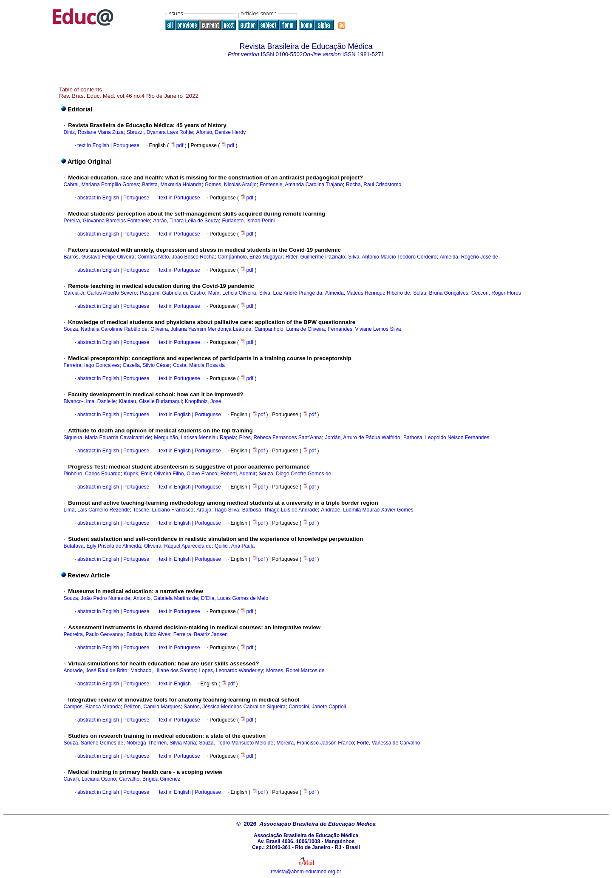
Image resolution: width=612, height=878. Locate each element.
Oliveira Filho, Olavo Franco (185, 474)
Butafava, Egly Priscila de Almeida (102, 546)
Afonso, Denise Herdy (221, 132)
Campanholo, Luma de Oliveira (290, 329)
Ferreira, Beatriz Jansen (200, 634)
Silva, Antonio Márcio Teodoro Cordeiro (392, 257)
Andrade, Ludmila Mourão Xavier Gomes (367, 510)
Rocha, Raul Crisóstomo (373, 185)
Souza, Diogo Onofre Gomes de (295, 474)
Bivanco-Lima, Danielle (89, 401)
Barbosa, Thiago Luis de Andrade (280, 510)
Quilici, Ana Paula (235, 546)
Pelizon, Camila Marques (152, 707)
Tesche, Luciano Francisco (163, 510)
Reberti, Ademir (237, 474)
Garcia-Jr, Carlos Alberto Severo (99, 293)
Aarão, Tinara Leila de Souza (186, 221)
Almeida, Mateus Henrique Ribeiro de (367, 293)
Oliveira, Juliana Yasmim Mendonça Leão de (200, 329)
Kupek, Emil (137, 474)
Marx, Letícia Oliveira (232, 293)
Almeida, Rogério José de (469, 257)
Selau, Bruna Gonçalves (440, 293)
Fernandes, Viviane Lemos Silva (364, 329)
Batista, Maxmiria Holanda (171, 185)
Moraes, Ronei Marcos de (295, 670)
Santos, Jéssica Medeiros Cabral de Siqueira (234, 707)
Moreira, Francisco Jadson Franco (315, 743)
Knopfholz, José (203, 401)
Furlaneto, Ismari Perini (248, 221)
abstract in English (98, 198)
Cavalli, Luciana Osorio (89, 779)
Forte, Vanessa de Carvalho (388, 743)
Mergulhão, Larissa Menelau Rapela (195, 437)
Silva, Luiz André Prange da (290, 293)
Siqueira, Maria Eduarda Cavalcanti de (106, 437)
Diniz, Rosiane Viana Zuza (93, 132)
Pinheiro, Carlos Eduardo (91, 474)
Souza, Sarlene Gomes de (93, 743)
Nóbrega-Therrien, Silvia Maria (161, 743)
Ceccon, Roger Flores (496, 293)
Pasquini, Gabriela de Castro (172, 293)
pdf (177, 145)
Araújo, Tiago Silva (217, 510)
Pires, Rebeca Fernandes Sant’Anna (280, 437)
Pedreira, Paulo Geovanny (93, 634)
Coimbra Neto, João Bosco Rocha (176, 257)
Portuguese (125, 145)
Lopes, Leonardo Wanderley (231, 670)
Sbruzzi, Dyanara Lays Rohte (160, 132)
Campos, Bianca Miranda (92, 707)
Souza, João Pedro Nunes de (96, 598)
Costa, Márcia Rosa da (199, 365)
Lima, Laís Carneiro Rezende (96, 510)
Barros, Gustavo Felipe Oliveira (98, 257)
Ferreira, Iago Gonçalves (91, 365)
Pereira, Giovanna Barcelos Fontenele (106, 221)
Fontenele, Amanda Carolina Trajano (301, 185)
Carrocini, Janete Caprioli (317, 707)
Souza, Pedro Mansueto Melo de (236, 743)
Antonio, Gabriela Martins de (165, 598)
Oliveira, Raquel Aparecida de (178, 546)
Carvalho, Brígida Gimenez (149, 779)
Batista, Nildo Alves (148, 634)
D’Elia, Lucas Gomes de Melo (234, 598)
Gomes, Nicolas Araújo (231, 185)
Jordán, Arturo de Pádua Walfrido (362, 437)
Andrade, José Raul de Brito (95, 670)
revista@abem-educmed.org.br (306, 872)
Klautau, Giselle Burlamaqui (150, 401)
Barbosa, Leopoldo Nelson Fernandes (446, 437)
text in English (93, 145)
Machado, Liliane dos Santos (163, 670)
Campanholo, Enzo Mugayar (250, 257)
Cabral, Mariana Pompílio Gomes (101, 185)
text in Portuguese (179, 198)
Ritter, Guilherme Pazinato (315, 257)
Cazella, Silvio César (146, 365)
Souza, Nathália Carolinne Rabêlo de (105, 329)
